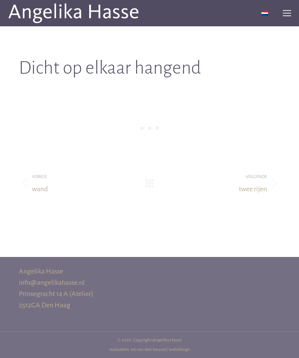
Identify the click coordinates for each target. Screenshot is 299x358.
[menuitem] (265, 13)
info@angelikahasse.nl (52, 282)
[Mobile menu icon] (286, 13)
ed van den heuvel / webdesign (160, 349)
